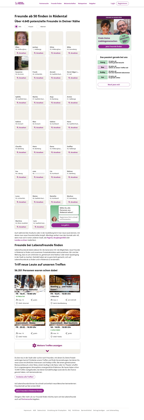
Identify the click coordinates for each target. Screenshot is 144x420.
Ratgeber (92, 3)
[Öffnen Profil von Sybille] (21, 93)
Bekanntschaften (70, 3)
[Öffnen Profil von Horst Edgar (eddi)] (73, 68)
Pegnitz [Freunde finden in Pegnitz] (50, 238)
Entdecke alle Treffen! (25, 377)
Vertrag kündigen (99, 410)
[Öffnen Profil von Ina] (21, 168)
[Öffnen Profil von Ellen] (21, 43)
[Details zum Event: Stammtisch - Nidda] (30, 323)
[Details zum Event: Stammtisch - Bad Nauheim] (64, 323)
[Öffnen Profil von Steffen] (73, 143)
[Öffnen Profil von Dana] (56, 143)
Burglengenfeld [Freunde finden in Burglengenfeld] (60, 238)
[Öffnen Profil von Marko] (39, 93)
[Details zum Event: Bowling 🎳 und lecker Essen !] (64, 290)
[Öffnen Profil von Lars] (39, 217)
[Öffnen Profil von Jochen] (39, 43)
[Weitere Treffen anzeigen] (47, 348)
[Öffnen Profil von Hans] (73, 118)
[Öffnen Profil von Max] (39, 118)
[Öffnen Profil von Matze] (39, 192)
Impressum (27, 410)
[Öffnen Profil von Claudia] (21, 143)
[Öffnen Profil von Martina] (21, 217)
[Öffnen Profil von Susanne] (21, 68)
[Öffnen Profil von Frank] (39, 68)
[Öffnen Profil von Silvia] (56, 43)
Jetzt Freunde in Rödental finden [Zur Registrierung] (29, 391)
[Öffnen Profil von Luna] (21, 192)
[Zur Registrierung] (20, 3)
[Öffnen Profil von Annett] (56, 68)
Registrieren (122, 3)
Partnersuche (44, 3)
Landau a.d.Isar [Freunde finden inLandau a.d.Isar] (21, 240)
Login (113, 3)
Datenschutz (41, 410)
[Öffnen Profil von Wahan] (73, 168)
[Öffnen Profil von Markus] (73, 192)
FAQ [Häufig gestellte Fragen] (69, 410)
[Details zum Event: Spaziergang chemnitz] (30, 290)
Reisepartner (82, 3)
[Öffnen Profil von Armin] (73, 93)
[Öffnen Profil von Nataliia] (56, 192)
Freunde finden (56, 3)
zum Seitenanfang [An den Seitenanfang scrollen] (112, 410)
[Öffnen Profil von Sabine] (21, 118)
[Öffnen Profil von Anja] (56, 93)
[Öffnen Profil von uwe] (39, 168)
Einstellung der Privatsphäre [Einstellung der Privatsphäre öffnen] (56, 410)
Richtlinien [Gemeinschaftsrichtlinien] (76, 410)
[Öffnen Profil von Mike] (73, 43)
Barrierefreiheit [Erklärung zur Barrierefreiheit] (86, 410)
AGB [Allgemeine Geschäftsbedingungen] (34, 410)
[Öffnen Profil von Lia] (56, 168)
